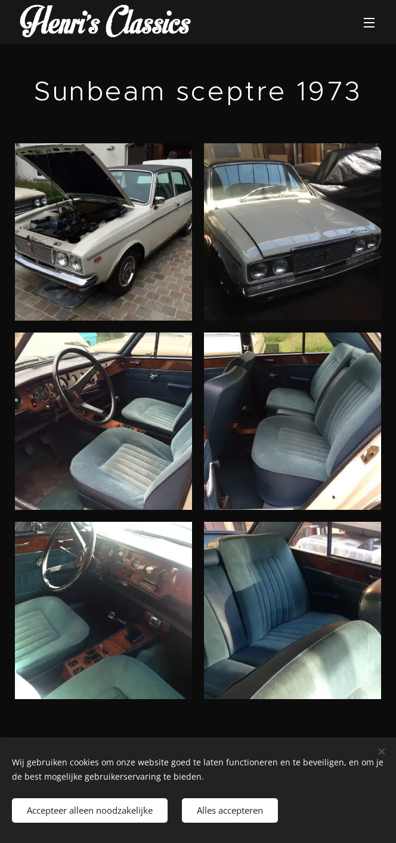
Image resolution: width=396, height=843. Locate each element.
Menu (369, 22)
